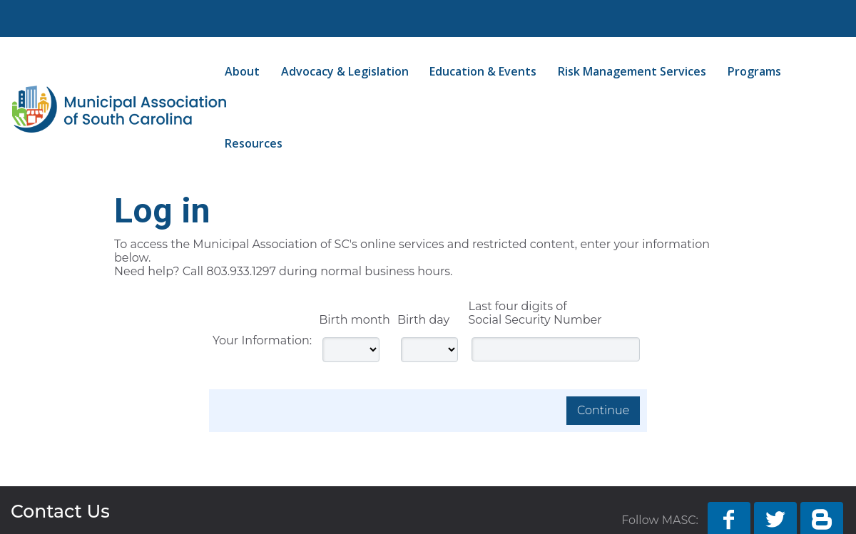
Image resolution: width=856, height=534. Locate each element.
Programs (754, 71)
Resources (253, 143)
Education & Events (482, 71)
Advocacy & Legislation (345, 71)
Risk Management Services (632, 71)
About (242, 71)
